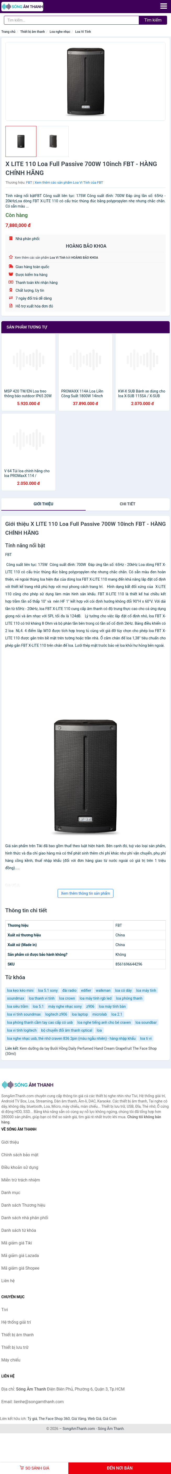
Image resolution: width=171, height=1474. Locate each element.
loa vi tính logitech (22, 1030)
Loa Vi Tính (83, 32)
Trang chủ (8, 32)
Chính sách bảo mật (19, 1154)
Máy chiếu (10, 1360)
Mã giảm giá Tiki (16, 1242)
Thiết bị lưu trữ (15, 1347)
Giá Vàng (78, 1419)
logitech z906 (56, 1014)
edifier (86, 990)
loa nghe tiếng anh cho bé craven (104, 1022)
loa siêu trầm (17, 1006)
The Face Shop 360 (54, 1419)
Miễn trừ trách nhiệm (20, 1180)
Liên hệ (8, 1280)
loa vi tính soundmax (24, 1014)
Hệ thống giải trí (16, 1322)
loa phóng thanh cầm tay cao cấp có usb (40, 1022)
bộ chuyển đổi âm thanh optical (66, 1030)
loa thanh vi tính (41, 998)
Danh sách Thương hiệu (23, 1205)
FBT (29, 182)
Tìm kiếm (153, 20)
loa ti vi (146, 1038)
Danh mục (10, 1192)
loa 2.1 (116, 1014)
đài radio (69, 990)
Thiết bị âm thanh (32, 32)
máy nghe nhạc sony (65, 1006)
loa (99, 1030)
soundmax (15, 998)
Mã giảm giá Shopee (20, 1268)
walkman (103, 990)
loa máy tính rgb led (96, 998)
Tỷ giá (32, 1419)
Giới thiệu (43, 504)
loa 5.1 (38, 1006)
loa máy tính (146, 990)
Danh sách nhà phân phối (24, 1217)
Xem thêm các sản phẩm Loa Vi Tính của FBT (69, 182)
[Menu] (163, 6)
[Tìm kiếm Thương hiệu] (71, 20)
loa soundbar (146, 1022)
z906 (90, 1006)
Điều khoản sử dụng (19, 1167)
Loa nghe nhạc (60, 32)
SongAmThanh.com (79, 1429)
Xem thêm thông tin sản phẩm (85, 893)
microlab (99, 1014)
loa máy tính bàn (112, 1006)
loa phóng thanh (129, 998)
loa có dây (123, 990)
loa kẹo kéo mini (20, 990)
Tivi (4, 1309)
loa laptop (80, 1014)
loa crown (67, 998)
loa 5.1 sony (48, 990)
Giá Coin (110, 1419)
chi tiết (127, 504)
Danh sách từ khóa (18, 1230)
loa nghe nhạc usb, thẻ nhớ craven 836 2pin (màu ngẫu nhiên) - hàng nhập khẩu (71, 1038)
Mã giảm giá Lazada (20, 1255)
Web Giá (94, 1419)
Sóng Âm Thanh (111, 1429)
